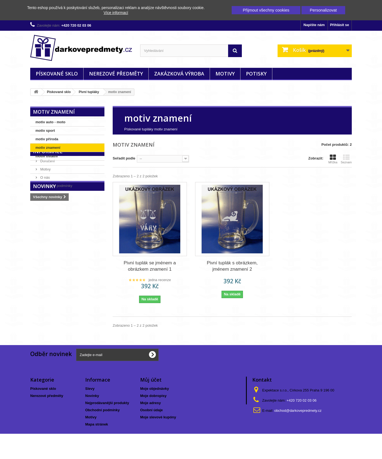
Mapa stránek (96, 424)
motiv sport (45, 130)
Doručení (47, 182)
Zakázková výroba (179, 73)
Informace (48, 174)
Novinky (44, 224)
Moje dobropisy (153, 396)
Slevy (90, 389)
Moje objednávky (154, 389)
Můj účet (151, 379)
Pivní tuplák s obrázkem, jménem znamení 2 (232, 266)
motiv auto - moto (50, 122)
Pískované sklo (57, 73)
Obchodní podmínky (55, 206)
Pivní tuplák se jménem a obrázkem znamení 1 (150, 266)
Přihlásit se (339, 25)
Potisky (256, 73)
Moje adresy (150, 403)
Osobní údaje (151, 410)
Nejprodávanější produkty (107, 403)
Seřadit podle (124, 158)
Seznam (346, 159)
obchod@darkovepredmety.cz (298, 410)
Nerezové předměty (116, 73)
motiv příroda (46, 139)
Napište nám (314, 25)
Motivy (225, 73)
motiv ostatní (46, 156)
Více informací (116, 12)
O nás (44, 198)
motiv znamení (47, 147)
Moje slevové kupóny (158, 417)
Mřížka (332, 159)
